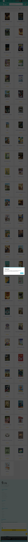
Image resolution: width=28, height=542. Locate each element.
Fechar (22, 273)
